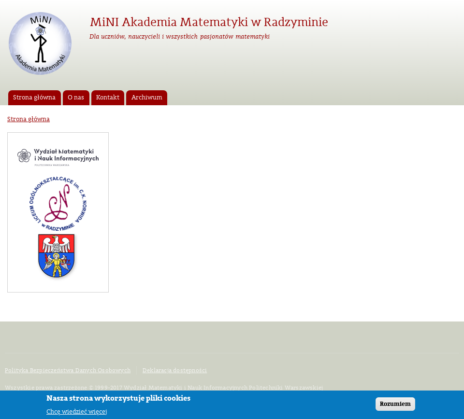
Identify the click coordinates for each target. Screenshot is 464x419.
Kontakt (107, 97)
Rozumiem (395, 405)
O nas (76, 97)
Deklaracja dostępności (175, 370)
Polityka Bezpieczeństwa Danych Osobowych (67, 370)
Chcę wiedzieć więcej (76, 412)
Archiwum (146, 97)
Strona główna (34, 97)
